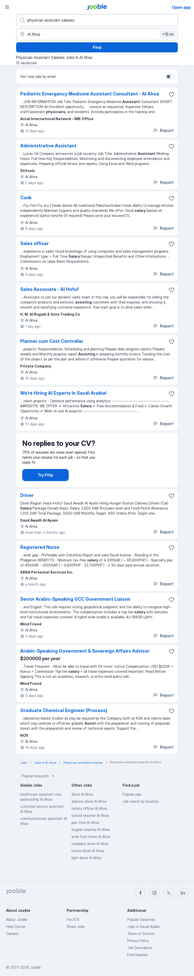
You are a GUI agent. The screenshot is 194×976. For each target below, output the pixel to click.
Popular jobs (132, 803)
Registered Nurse (39, 556)
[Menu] (7, 7)
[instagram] (155, 893)
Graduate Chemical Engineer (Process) (63, 719)
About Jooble (16, 919)
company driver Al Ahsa (90, 853)
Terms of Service (140, 933)
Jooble (35, 967)
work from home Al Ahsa (90, 846)
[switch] (170, 76)
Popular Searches (141, 919)
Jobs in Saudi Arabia (143, 926)
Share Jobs (76, 926)
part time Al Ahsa (85, 831)
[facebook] (140, 893)
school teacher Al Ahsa (90, 824)
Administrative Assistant (48, 145)
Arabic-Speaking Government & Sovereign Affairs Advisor (84, 660)
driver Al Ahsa (82, 803)
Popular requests (39, 785)
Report (163, 130)
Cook (26, 197)
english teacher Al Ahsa (90, 838)
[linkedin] (183, 893)
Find (97, 47)
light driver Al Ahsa (86, 867)
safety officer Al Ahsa (89, 817)
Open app (181, 7)
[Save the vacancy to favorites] (171, 94)
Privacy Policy (138, 940)
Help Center (15, 926)
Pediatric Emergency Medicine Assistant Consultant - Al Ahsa (89, 93)
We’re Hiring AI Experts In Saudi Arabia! (63, 393)
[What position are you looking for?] (97, 20)
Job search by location (141, 810)
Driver (27, 504)
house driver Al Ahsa (87, 860)
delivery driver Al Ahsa (88, 810)
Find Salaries (137, 955)
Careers (12, 933)
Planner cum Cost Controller (51, 341)
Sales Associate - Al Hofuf (49, 289)
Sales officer (34, 243)
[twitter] (169, 893)
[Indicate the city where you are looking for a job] (97, 34)
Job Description (139, 948)
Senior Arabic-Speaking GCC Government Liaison (75, 608)
